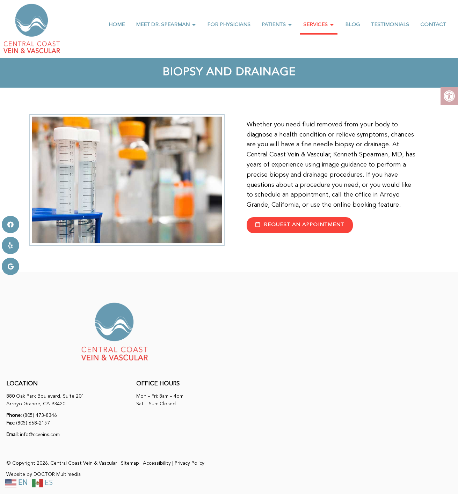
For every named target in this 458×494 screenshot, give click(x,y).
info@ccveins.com (40, 434)
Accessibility (157, 463)
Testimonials (390, 25)
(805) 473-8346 (40, 415)
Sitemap (130, 463)
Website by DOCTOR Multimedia (43, 474)
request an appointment (299, 225)
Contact (433, 25)
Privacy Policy (189, 463)
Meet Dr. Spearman (163, 25)
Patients (274, 25)
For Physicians (228, 25)
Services (315, 25)
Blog (352, 25)
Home (117, 25)
